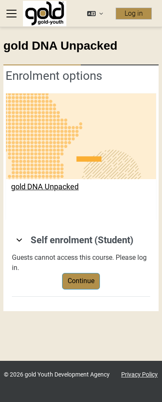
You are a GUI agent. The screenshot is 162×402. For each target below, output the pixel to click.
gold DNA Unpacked (45, 187)
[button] (95, 14)
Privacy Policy (139, 374)
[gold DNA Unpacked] (81, 136)
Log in (134, 13)
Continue (81, 281)
